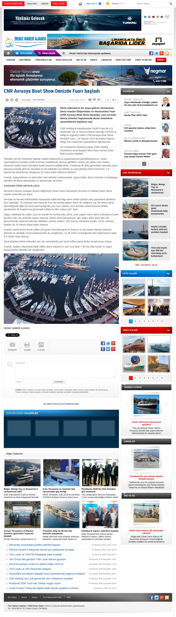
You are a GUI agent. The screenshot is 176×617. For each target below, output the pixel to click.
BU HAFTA (145, 265)
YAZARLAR (128, 91)
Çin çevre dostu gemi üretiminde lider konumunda (159, 209)
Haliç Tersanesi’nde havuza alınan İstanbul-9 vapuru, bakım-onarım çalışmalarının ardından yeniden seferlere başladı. (100, 535)
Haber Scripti (31, 608)
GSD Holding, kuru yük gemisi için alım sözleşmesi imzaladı (41, 578)
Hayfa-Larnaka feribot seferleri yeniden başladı (159, 229)
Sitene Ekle (32, 4)
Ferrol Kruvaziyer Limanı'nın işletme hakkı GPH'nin (36, 564)
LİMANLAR (129, 441)
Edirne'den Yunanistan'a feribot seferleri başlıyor (34, 545)
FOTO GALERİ (130, 273)
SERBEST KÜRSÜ (133, 387)
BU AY (154, 265)
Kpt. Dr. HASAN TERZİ (142, 139)
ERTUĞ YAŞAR (142, 154)
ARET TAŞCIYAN (142, 114)
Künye (24, 597)
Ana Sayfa (12, 597)
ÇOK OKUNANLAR (132, 173)
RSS (69, 597)
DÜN (137, 265)
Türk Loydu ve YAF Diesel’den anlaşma (30, 569)
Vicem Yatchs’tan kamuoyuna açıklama (90, 53)
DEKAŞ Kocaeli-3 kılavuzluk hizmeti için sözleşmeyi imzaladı (41, 549)
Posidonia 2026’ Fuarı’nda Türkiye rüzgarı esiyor (35, 583)
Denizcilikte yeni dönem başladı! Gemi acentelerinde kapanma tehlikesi (47, 573)
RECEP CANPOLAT (142, 102)
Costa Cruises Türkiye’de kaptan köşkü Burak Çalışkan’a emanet (43, 588)
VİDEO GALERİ (130, 330)
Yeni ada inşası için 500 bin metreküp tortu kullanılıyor (159, 251)
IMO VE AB (129, 496)
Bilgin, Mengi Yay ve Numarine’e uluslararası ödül (158, 188)
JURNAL (142, 128)
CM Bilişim (42, 608)
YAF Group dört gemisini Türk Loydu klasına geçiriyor (37, 559)
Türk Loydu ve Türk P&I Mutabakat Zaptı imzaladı (35, 554)
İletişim (35, 597)
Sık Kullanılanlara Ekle (52, 597)
